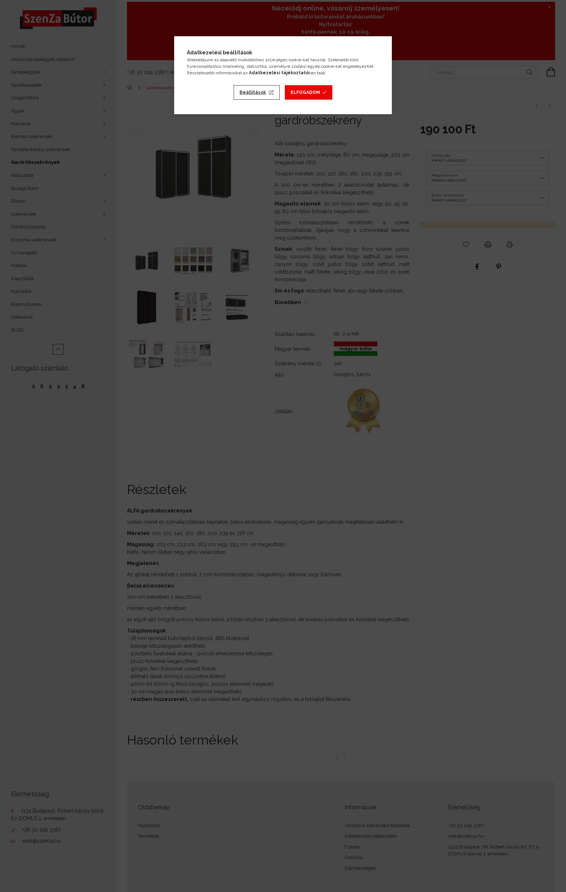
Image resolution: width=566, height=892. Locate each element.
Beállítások (252, 92)
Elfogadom (305, 92)
